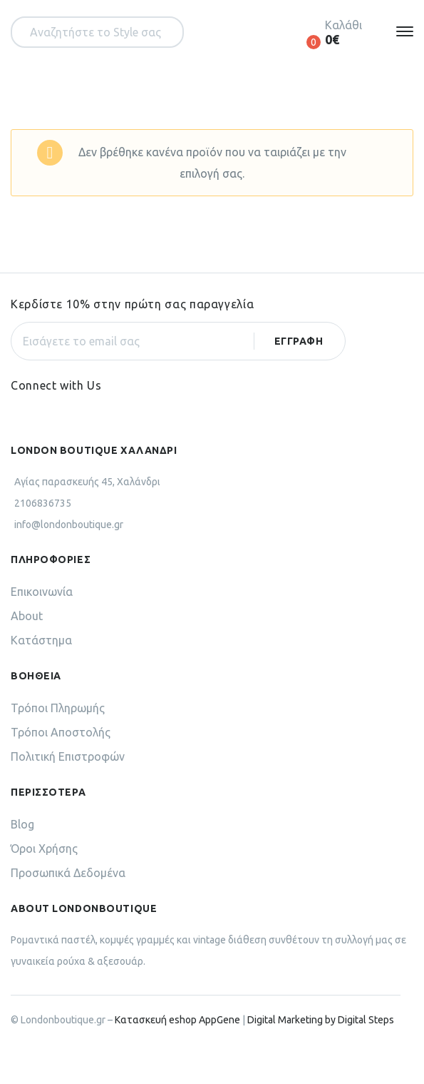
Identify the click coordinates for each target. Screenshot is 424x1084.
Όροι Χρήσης (44, 848)
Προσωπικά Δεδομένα (68, 872)
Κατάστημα (41, 640)
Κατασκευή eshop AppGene (177, 1019)
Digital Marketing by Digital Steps (320, 1019)
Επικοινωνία (42, 591)
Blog (22, 824)
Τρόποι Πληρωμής (58, 707)
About (27, 615)
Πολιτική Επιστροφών (68, 756)
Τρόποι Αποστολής (60, 732)
